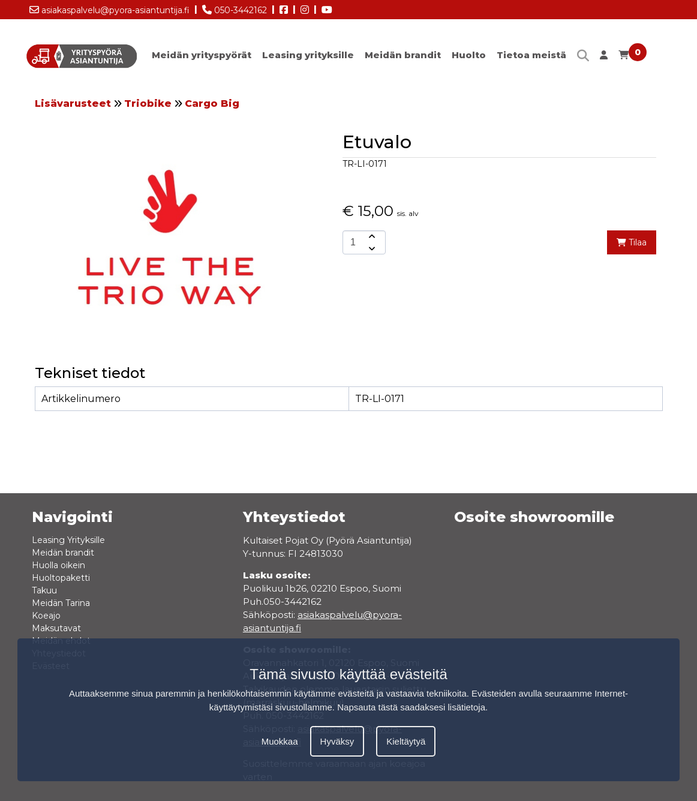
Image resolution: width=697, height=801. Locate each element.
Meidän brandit (403, 55)
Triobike (148, 103)
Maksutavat (56, 628)
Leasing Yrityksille (68, 540)
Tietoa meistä (531, 55)
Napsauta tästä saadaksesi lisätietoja (411, 707)
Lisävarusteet (73, 103)
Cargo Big (212, 103)
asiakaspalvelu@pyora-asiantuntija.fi (109, 8)
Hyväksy (337, 741)
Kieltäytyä (405, 741)
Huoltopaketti (61, 577)
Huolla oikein (58, 565)
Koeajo (46, 615)
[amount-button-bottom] (371, 248)
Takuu (44, 590)
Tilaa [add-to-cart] (632, 242)
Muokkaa (280, 741)
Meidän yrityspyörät (201, 55)
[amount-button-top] (371, 236)
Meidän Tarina (61, 603)
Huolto (469, 55)
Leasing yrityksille (308, 55)
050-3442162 (234, 8)
